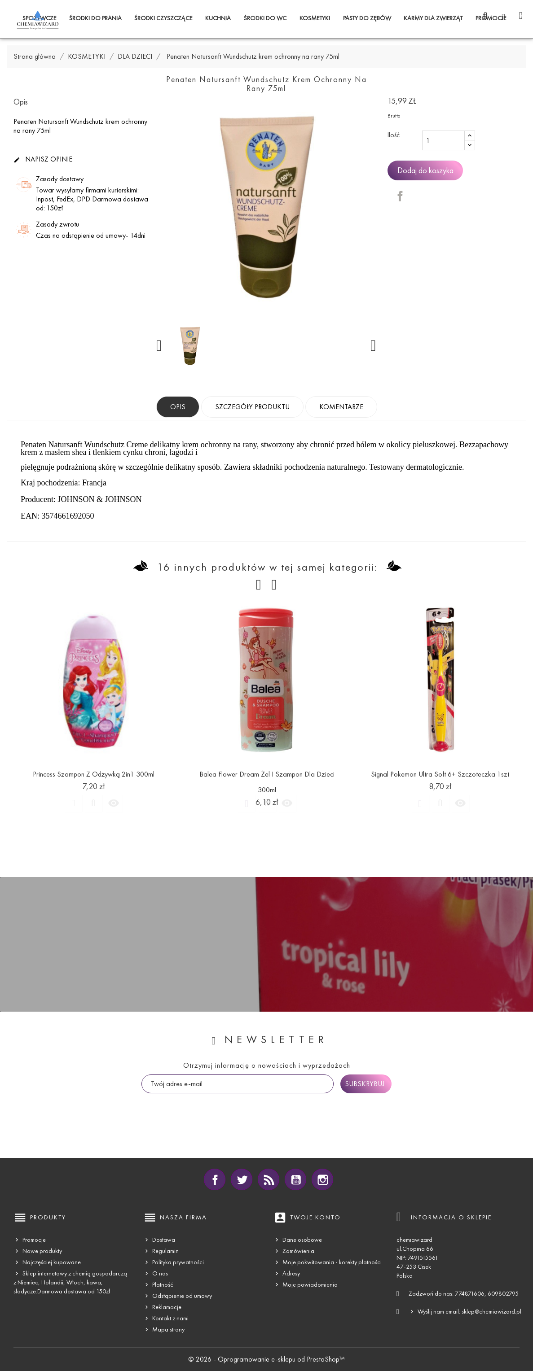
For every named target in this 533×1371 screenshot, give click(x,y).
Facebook (214, 1179)
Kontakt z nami (170, 1318)
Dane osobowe (302, 1240)
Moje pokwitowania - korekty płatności (332, 1262)
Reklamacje (166, 1307)
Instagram (322, 1179)
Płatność (162, 1284)
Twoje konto (315, 1217)
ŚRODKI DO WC (265, 18)
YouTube (295, 1179)
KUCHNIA (218, 18)
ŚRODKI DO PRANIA (95, 18)
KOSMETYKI (315, 18)
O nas (160, 1273)
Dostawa (163, 1240)
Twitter (241, 1179)
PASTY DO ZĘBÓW (367, 18)
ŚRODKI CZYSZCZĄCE (163, 18)
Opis (177, 406)
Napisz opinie (42, 159)
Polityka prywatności (178, 1262)
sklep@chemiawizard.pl (491, 1311)
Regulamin (165, 1251)
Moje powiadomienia (310, 1284)
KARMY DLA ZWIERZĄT (433, 18)
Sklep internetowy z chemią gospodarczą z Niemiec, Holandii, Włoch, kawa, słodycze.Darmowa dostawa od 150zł (70, 1282)
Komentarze (341, 406)
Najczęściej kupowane (51, 1262)
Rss (268, 1179)
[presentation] (209, 1110)
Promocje (34, 1240)
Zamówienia (298, 1251)
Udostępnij (400, 196)
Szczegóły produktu (252, 406)
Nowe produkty (42, 1251)
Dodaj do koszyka (425, 170)
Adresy (291, 1273)
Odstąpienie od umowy (182, 1296)
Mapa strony (168, 1329)
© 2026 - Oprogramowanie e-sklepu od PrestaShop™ (266, 1359)
